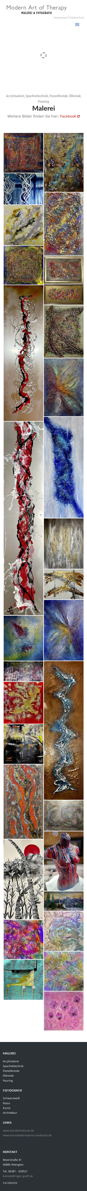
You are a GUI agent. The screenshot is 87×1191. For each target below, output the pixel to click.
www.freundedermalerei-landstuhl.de (27, 1135)
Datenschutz (76, 17)
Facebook (68, 116)
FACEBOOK (10, 1183)
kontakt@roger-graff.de (18, 1176)
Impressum (60, 17)
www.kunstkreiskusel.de (18, 1130)
